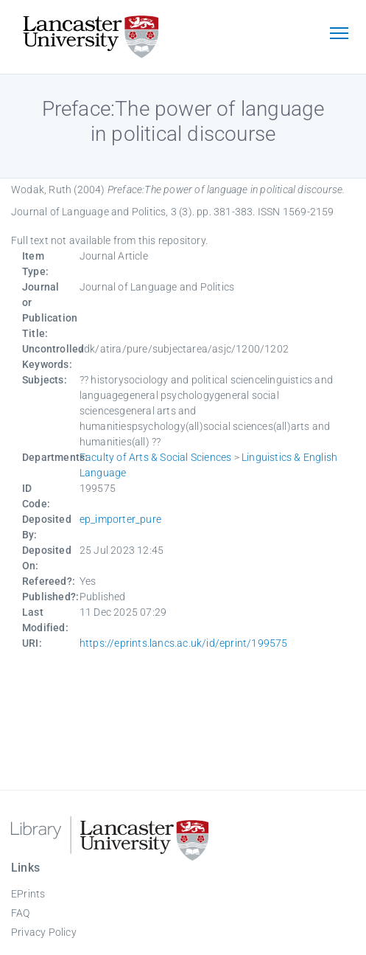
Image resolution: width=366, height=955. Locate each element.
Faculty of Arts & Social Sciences (156, 457)
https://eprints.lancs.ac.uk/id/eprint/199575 (184, 643)
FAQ (20, 913)
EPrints (28, 894)
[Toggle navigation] (339, 34)
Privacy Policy (44, 932)
